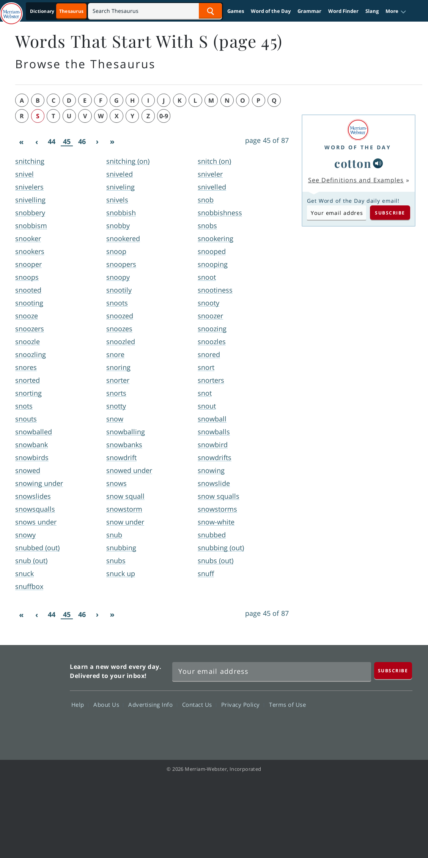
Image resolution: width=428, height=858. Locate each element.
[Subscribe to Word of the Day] (336, 212)
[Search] (155, 11)
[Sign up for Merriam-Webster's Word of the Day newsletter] (271, 671)
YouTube (370, 726)
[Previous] (36, 141)
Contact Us (199, 704)
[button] (396, 11)
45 (67, 141)
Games (235, 11)
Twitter (343, 726)
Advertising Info (152, 704)
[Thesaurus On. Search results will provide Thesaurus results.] (57, 11)
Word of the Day (271, 11)
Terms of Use (287, 704)
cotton (352, 163)
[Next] (97, 141)
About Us (108, 704)
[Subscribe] (393, 670)
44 (51, 141)
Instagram (398, 726)
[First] (21, 141)
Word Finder (343, 11)
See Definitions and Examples (356, 180)
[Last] (112, 141)
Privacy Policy (242, 704)
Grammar (309, 11)
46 (82, 141)
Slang (372, 11)
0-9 (163, 116)
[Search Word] (210, 11)
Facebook (316, 726)
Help (79, 704)
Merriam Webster (31, 698)
